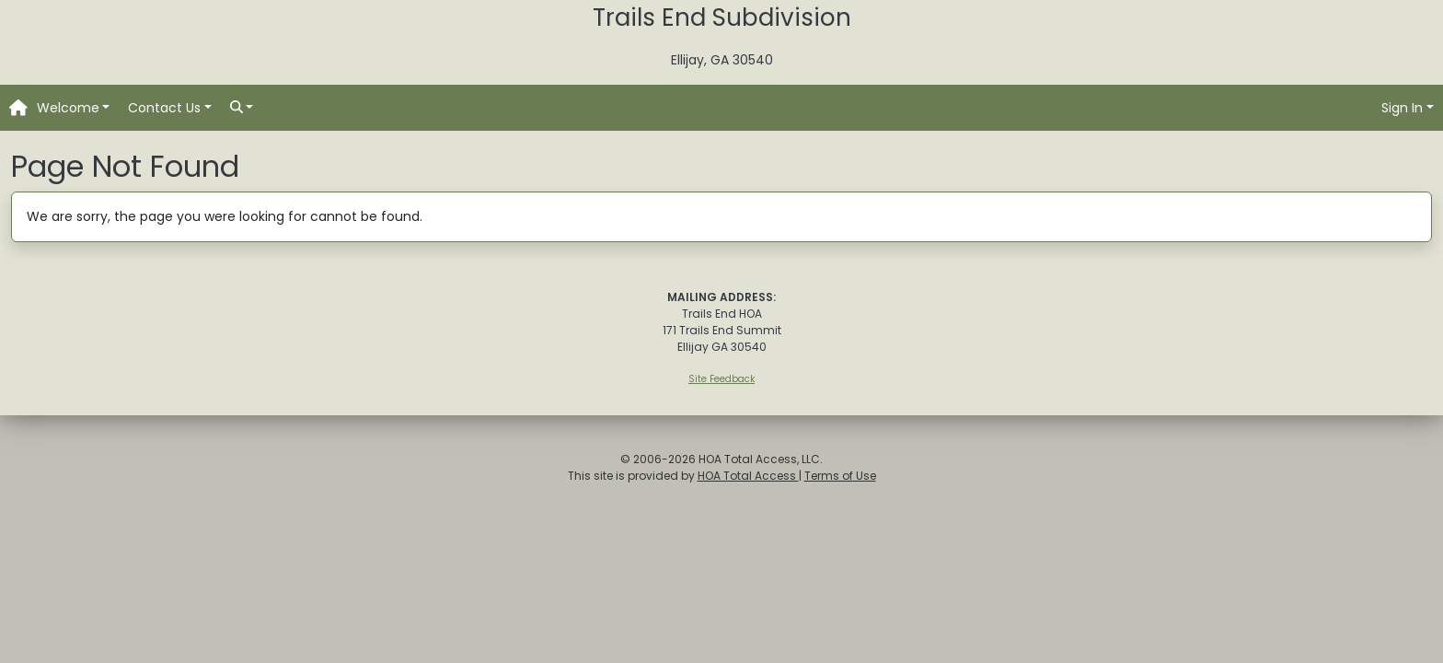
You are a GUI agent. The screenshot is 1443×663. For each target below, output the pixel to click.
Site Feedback (721, 379)
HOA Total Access (748, 475)
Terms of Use (840, 475)
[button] (74, 108)
